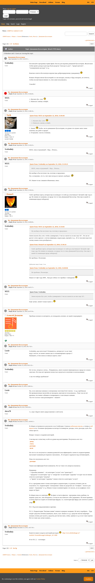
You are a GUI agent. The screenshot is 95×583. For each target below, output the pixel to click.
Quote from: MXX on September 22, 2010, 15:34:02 (47, 227)
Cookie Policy (40, 579)
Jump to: (76, 560)
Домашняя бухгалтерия (16, 57)
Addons (50, 2)
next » (93, 40)
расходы (33, 446)
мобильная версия (76, 426)
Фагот (34, 36)
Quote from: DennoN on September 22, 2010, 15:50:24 (48, 244)
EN (92, 2)
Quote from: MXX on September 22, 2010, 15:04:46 (47, 116)
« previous (88, 40)
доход (31, 441)
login (8, 9)
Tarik (9, 115)
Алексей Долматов (15, 315)
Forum (57, 2)
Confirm (88, 579)
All (11, 44)
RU (88, 2)
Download (42, 2)
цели (31, 448)
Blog (63, 2)
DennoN (10, 194)
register (14, 9)
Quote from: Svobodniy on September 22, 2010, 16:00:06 (49, 268)
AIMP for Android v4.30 (15, 31)
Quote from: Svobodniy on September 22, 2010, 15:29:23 (49, 164)
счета (31, 444)
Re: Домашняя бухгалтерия (18, 92)
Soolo (30, 36)
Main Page (33, 2)
